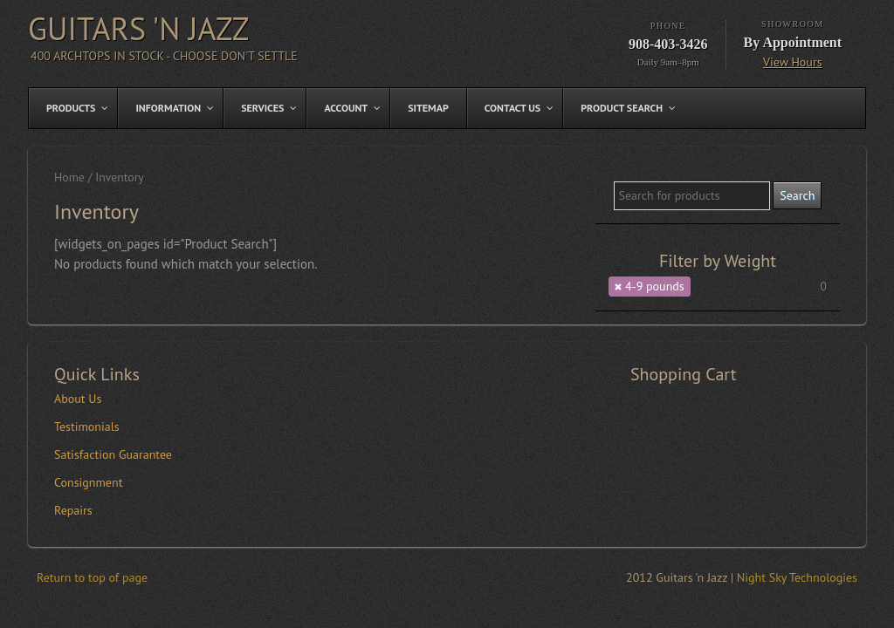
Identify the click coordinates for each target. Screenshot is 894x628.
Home (69, 177)
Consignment (88, 482)
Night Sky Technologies (797, 577)
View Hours (792, 62)
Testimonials (87, 426)
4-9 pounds (654, 286)
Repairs (73, 510)
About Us (77, 398)
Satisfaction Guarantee (113, 454)
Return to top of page (92, 577)
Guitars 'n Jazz (138, 28)
